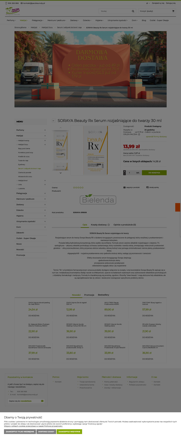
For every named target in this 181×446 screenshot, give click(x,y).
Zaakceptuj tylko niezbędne (20, 432)
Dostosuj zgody (46, 432)
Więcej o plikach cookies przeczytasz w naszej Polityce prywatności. (33, 426)
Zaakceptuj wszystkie (69, 432)
